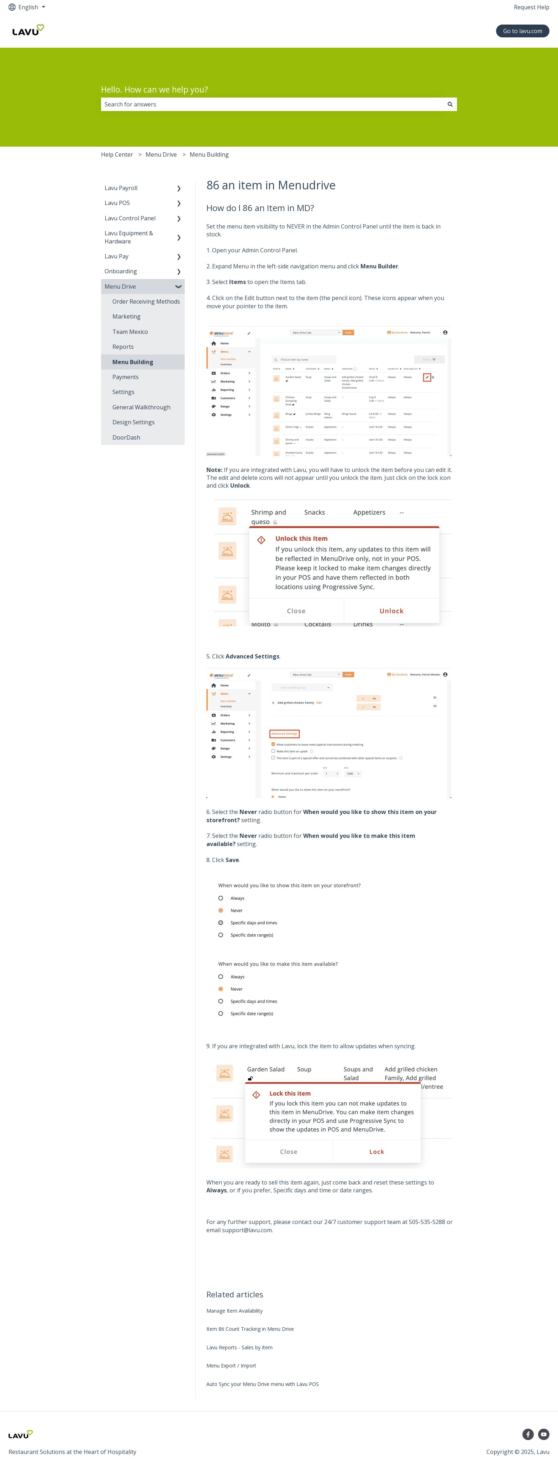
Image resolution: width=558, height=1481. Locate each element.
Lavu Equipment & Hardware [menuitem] (129, 237)
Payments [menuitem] (125, 377)
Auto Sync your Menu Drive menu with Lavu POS (262, 1384)
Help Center (117, 154)
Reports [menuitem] (123, 347)
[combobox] (272, 104)
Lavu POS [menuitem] (117, 203)
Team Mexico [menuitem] (130, 332)
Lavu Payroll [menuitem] (121, 188)
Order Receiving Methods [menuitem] (146, 301)
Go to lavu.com (522, 31)
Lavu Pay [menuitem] (116, 256)
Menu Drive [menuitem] (120, 286)
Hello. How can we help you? (154, 89)
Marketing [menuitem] (126, 316)
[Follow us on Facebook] (528, 1434)
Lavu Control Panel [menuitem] (130, 218)
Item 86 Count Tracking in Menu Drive (250, 1328)
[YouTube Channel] (543, 1434)
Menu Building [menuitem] (132, 362)
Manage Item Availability (234, 1310)
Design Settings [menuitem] (133, 422)
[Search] (450, 104)
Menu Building (209, 154)
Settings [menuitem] (123, 392)
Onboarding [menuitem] (121, 271)
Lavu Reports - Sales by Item (239, 1347)
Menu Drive (161, 154)
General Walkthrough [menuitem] (141, 407)
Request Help (531, 7)
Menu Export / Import (231, 1365)
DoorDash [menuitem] (126, 437)
